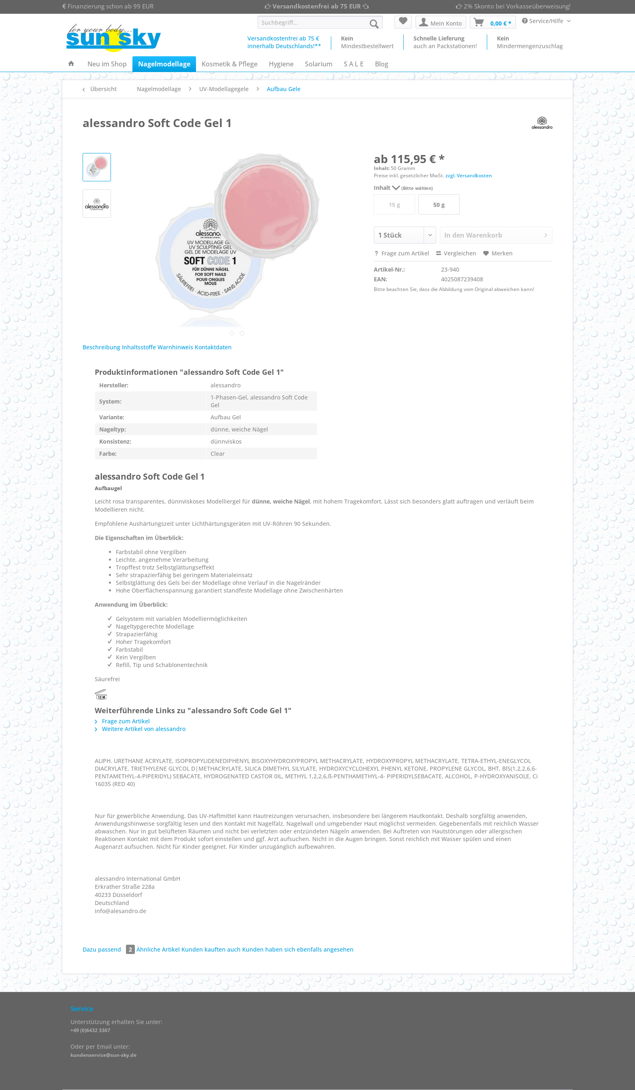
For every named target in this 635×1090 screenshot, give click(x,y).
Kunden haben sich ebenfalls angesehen (298, 949)
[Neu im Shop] (107, 64)
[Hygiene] (281, 64)
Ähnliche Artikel (158, 949)
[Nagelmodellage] (164, 64)
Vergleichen (456, 253)
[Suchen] (374, 24)
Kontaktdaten (213, 347)
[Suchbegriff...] (320, 22)
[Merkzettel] (403, 22)
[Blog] (381, 64)
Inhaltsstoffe (139, 347)
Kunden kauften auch (211, 949)
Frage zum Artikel (401, 253)
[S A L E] (353, 64)
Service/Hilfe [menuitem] (543, 21)
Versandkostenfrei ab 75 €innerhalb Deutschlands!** (284, 42)
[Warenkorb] (493, 22)
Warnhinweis (175, 347)
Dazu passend (109, 949)
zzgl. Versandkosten (468, 175)
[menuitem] (320, 26)
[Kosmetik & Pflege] (229, 64)
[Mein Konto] (441, 22)
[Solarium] (318, 64)
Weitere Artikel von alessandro (140, 729)
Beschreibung (101, 347)
